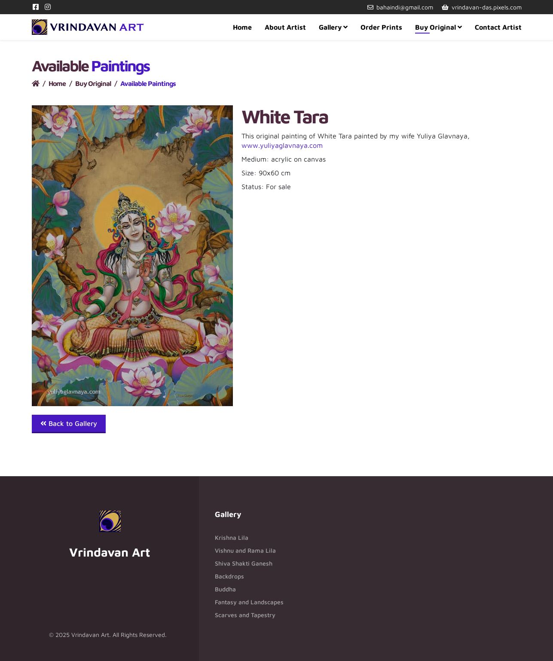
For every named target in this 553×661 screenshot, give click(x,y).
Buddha (225, 589)
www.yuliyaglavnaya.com (282, 145)
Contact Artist (498, 27)
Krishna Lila (231, 537)
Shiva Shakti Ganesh (243, 563)
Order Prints (381, 27)
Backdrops (229, 576)
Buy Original (435, 27)
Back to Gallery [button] (68, 423)
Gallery (330, 27)
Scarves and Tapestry (245, 614)
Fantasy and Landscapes (249, 602)
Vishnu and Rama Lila (245, 550)
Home (242, 27)
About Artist (285, 27)
